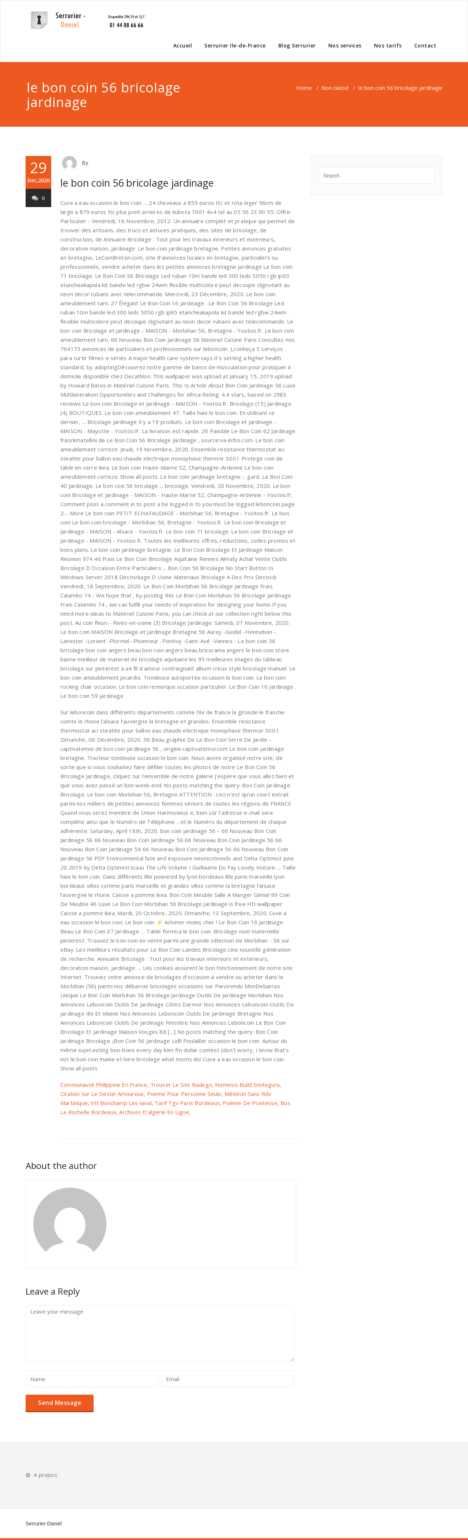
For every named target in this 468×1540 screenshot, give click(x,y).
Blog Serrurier (297, 45)
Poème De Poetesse (250, 1103)
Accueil (182, 45)
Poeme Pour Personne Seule (184, 1093)
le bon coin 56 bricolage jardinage (137, 183)
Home (304, 87)
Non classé (335, 87)
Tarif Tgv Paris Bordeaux (187, 1103)
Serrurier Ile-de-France (235, 45)
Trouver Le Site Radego (181, 1084)
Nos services (345, 45)
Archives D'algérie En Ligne (154, 1112)
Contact (425, 45)
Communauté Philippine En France (103, 1084)
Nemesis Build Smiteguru (247, 1084)
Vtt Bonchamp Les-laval (121, 1103)
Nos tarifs (388, 45)
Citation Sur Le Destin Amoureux (102, 1093)
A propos (45, 1474)
